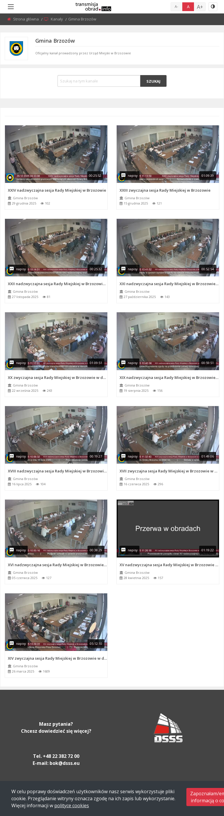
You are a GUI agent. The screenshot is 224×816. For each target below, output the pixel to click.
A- (176, 6)
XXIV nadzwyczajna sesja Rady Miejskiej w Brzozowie (57, 190)
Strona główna (26, 19)
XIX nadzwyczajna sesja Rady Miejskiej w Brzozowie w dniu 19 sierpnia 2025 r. (169, 377)
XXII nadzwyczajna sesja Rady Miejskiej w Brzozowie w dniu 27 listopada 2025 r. (57, 283)
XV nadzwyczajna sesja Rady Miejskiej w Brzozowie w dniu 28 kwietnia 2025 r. (169, 564)
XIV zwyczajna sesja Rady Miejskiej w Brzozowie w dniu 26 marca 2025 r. (57, 658)
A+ (200, 6)
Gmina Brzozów (25, 198)
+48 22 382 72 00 (61, 756)
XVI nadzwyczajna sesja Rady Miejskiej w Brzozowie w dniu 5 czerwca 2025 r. (57, 564)
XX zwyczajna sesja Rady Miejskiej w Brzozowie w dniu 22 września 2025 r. (57, 377)
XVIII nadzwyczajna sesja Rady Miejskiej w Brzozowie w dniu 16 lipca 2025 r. (57, 471)
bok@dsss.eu (65, 763)
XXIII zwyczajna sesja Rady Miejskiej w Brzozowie (165, 190)
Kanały (57, 19)
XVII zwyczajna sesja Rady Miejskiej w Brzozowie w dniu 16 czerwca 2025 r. (169, 471)
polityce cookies (71, 805)
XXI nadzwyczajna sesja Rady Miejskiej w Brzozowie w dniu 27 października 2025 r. (169, 283)
